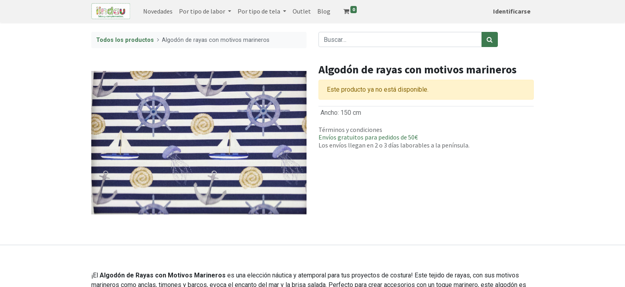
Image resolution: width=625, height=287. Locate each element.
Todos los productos (125, 40)
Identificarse (512, 11)
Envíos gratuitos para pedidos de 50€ (368, 137)
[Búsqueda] (490, 39)
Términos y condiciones (350, 130)
